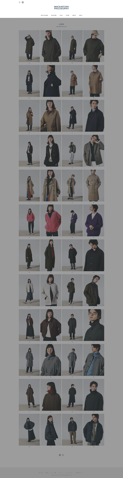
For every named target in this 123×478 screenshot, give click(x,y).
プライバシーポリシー (69, 472)
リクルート (52, 472)
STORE (67, 15)
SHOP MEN (53, 15)
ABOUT (74, 15)
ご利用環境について (78, 472)
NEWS (80, 15)
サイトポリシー (60, 472)
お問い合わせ (40, 472)
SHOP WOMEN (44, 15)
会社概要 (46, 472)
